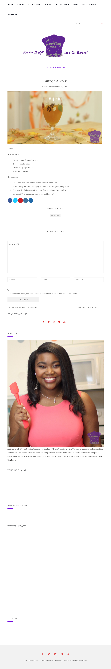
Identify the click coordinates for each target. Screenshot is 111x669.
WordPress (83, 661)
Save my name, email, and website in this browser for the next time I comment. (42, 293)
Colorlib (66, 661)
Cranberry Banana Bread (22, 308)
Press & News (89, 5)
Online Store (62, 5)
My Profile (23, 5)
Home (10, 5)
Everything (59, 68)
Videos (47, 5)
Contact (12, 14)
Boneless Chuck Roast (91, 308)
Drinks (49, 68)
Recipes (36, 5)
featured (55, 215)
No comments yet (55, 208)
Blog (75, 5)
